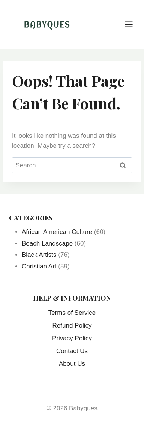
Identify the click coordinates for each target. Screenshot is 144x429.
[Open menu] (132, 24)
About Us (72, 363)
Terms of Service (72, 312)
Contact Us (72, 351)
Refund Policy (72, 325)
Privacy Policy (72, 338)
